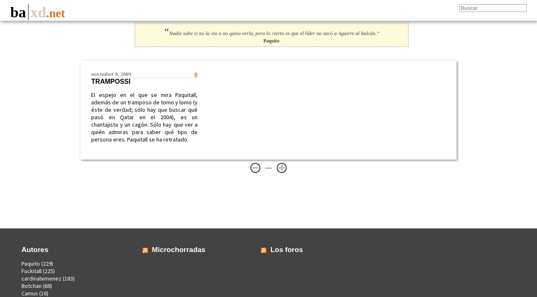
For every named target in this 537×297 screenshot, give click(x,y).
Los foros (287, 249)
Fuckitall (31, 271)
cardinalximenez (41, 278)
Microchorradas (178, 249)
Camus (29, 293)
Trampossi (110, 81)
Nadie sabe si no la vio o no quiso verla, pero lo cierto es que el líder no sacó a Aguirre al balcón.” (271, 33)
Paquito (30, 263)
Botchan (31, 286)
